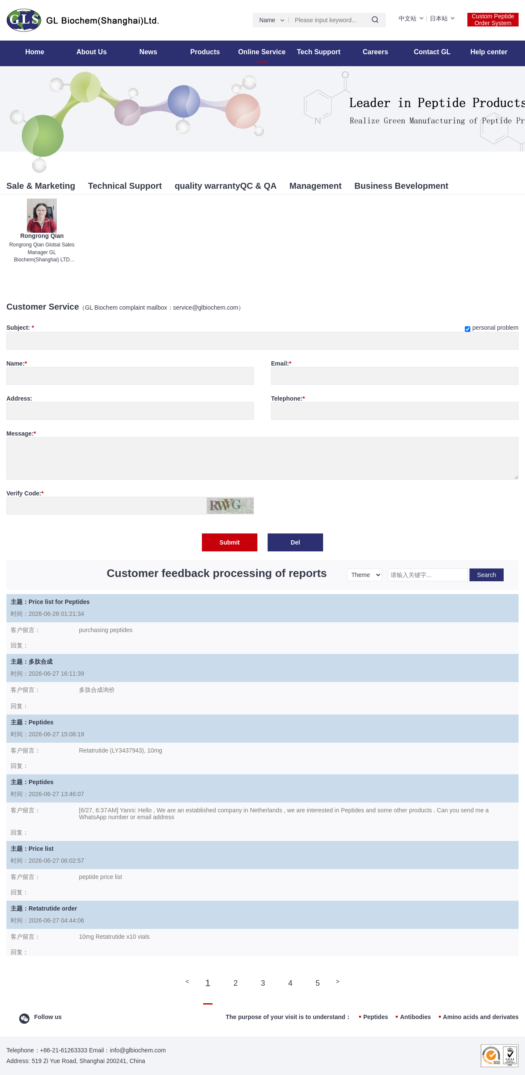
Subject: (262, 327)
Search (486, 574)
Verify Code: (25, 493)
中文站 (408, 18)
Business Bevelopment (401, 185)
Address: (19, 398)
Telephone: (288, 398)
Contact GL (432, 52)
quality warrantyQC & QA (226, 185)
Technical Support (125, 185)
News (149, 52)
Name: (16, 363)
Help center (489, 52)
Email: (281, 363)
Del (295, 542)
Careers (375, 52)
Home (34, 52)
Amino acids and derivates (481, 1016)
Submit (229, 542)
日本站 (439, 18)
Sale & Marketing (40, 185)
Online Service (262, 52)
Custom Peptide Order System (493, 19)
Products (205, 52)
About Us (91, 52)
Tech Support (319, 52)
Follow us (48, 1016)
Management (315, 185)
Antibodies (415, 1016)
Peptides (375, 1016)
